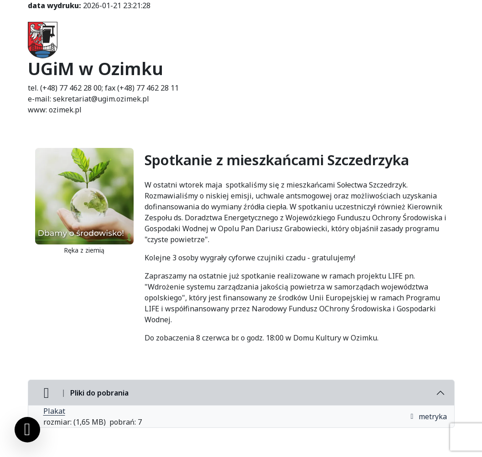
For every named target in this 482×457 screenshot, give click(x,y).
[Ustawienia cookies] (27, 429)
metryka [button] (428, 416)
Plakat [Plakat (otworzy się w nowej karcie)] (54, 411)
